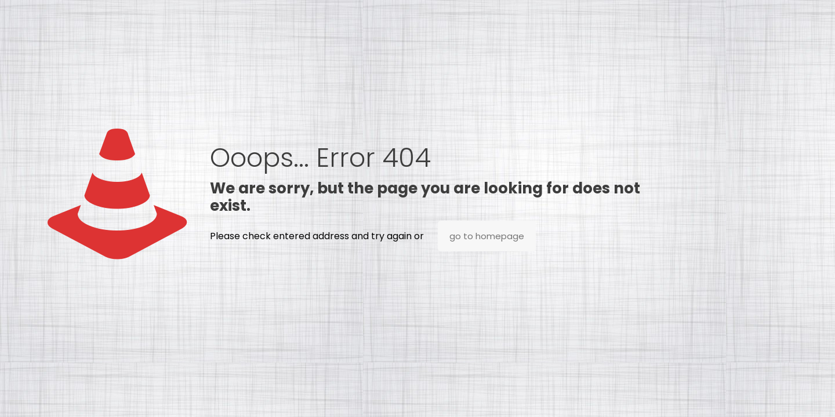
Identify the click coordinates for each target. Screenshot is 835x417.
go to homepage (486, 236)
